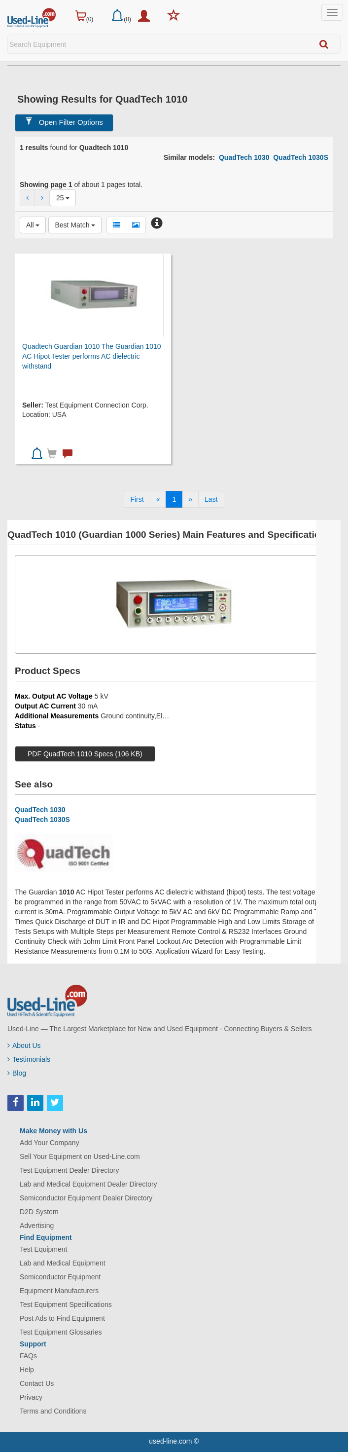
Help (27, 1370)
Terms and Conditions (53, 1411)
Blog (16, 1073)
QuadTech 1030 (244, 157)
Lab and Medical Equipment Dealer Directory (88, 1184)
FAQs (28, 1356)
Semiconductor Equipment (60, 1277)
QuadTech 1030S (300, 157)
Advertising (37, 1225)
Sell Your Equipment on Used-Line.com (80, 1156)
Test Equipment (44, 1249)
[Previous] (158, 499)
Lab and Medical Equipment (62, 1263)
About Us (24, 1045)
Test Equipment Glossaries (61, 1332)
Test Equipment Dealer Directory (69, 1170)
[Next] (190, 499)
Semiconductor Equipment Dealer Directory (86, 1198)
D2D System (39, 1212)
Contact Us (37, 1383)
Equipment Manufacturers (59, 1291)
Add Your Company (49, 1143)
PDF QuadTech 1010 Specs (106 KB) (85, 754)
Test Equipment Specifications (66, 1304)
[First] (137, 499)
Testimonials (28, 1059)
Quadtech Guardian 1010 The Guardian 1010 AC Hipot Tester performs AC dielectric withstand (91, 356)
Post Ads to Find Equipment (62, 1318)
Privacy (31, 1397)
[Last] (211, 499)
